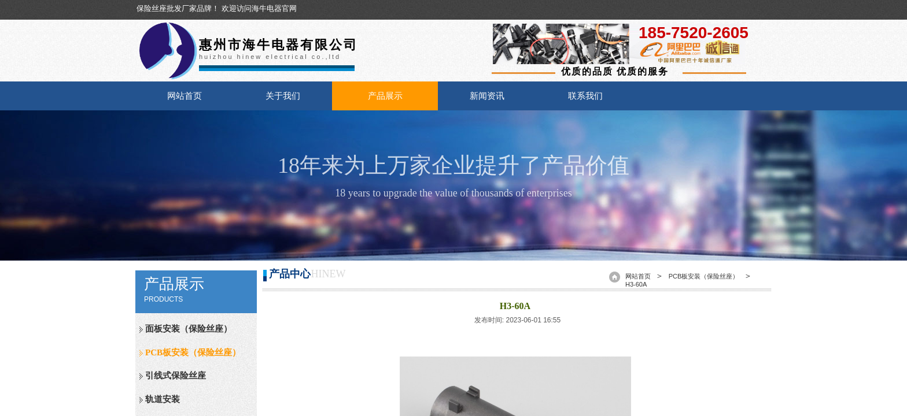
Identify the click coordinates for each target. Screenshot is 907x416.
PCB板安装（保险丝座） (193, 352)
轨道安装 (162, 399)
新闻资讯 (487, 96)
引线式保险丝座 (175, 375)
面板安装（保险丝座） (188, 328)
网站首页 (184, 96)
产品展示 (385, 96)
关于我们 (283, 96)
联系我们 (585, 96)
